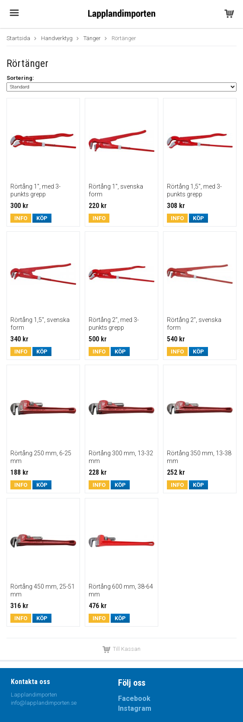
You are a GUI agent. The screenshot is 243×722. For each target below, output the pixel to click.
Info (20, 218)
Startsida (18, 38)
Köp (42, 218)
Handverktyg (57, 38)
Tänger (92, 38)
